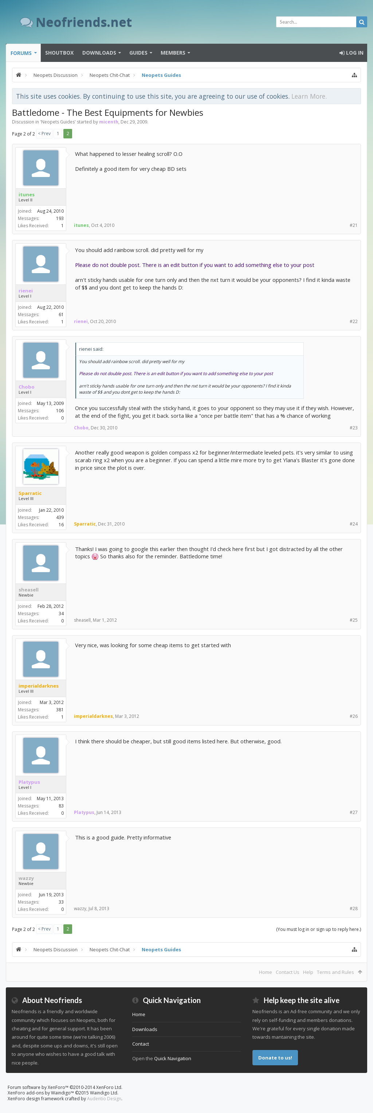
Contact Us (287, 972)
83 (61, 806)
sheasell (29, 590)
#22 (354, 321)
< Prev (44, 133)
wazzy (26, 878)
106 (60, 411)
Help (308, 972)
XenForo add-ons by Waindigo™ (41, 1093)
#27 (354, 812)
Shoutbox (59, 52)
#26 (354, 716)
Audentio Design (104, 1099)
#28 (354, 908)
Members (173, 52)
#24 (354, 524)
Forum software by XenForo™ (65, 1087)
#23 (354, 427)
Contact (140, 1044)
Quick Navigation (172, 1058)
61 (61, 314)
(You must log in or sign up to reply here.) (318, 929)
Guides (138, 52)
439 (60, 517)
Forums (21, 53)
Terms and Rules (335, 972)
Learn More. (309, 96)
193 (60, 218)
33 (61, 902)
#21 (354, 225)
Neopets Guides (58, 122)
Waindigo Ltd (103, 1093)
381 (60, 710)
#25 (354, 620)
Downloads (99, 52)
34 (61, 613)
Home (265, 972)
